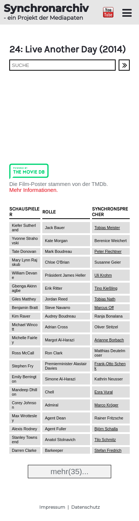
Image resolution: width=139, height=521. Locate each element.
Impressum (52, 507)
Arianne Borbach (109, 340)
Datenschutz (85, 507)
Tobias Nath (105, 299)
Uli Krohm (103, 275)
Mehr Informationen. (33, 190)
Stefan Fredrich (108, 450)
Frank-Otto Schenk (110, 365)
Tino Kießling (106, 288)
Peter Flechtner (108, 251)
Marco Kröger (107, 405)
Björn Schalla (106, 429)
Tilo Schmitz (105, 439)
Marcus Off (104, 307)
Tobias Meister (107, 227)
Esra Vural (104, 392)
